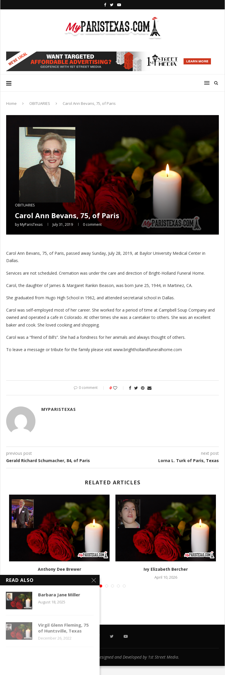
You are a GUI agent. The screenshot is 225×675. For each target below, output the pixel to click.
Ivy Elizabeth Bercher (166, 569)
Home (11, 103)
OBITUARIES (39, 103)
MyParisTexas (31, 224)
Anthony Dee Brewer (59, 569)
